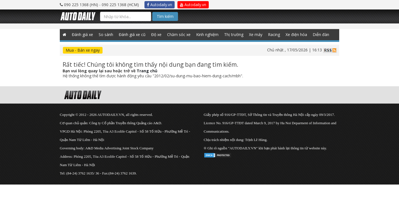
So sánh (106, 34)
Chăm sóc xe (179, 34)
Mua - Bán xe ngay (83, 50)
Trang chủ (147, 70)
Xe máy (255, 34)
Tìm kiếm (165, 16)
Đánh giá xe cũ (132, 34)
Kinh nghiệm (207, 34)
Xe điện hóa (296, 34)
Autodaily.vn (159, 4)
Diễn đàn (321, 34)
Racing (274, 34)
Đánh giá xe (82, 34)
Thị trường (233, 34)
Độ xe (156, 34)
